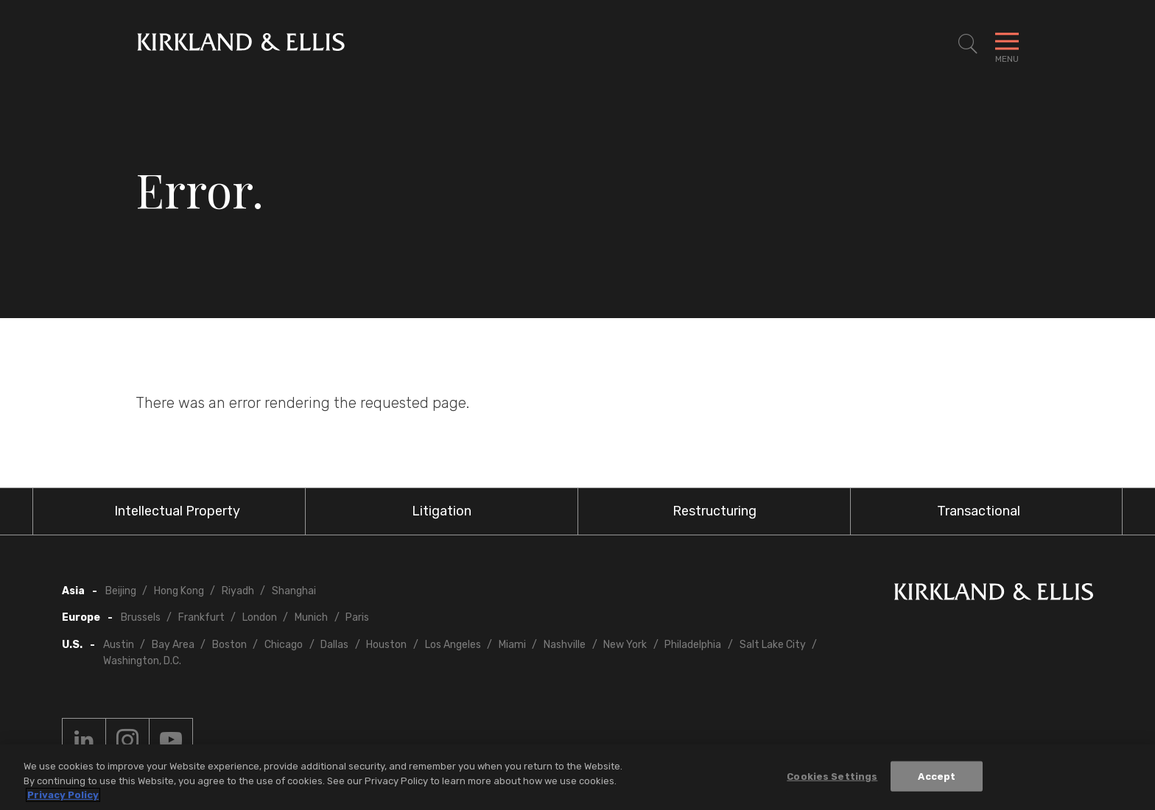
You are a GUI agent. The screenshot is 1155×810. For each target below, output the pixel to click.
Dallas (334, 644)
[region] (577, 777)
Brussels (141, 617)
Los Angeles (453, 644)
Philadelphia (692, 644)
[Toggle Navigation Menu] (1006, 44)
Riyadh (238, 591)
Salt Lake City (773, 644)
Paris (357, 617)
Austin (118, 644)
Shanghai (294, 591)
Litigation (441, 511)
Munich (311, 617)
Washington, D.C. (142, 661)
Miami (512, 644)
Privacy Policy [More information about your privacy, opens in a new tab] (63, 794)
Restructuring (714, 511)
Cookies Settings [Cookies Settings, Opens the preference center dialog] (832, 775)
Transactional (978, 511)
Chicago (283, 644)
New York (625, 644)
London (259, 617)
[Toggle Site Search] (968, 44)
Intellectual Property (177, 511)
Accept (936, 775)
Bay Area (173, 644)
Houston (386, 644)
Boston (229, 644)
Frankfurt (201, 617)
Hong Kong (179, 591)
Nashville (565, 644)
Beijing (120, 591)
